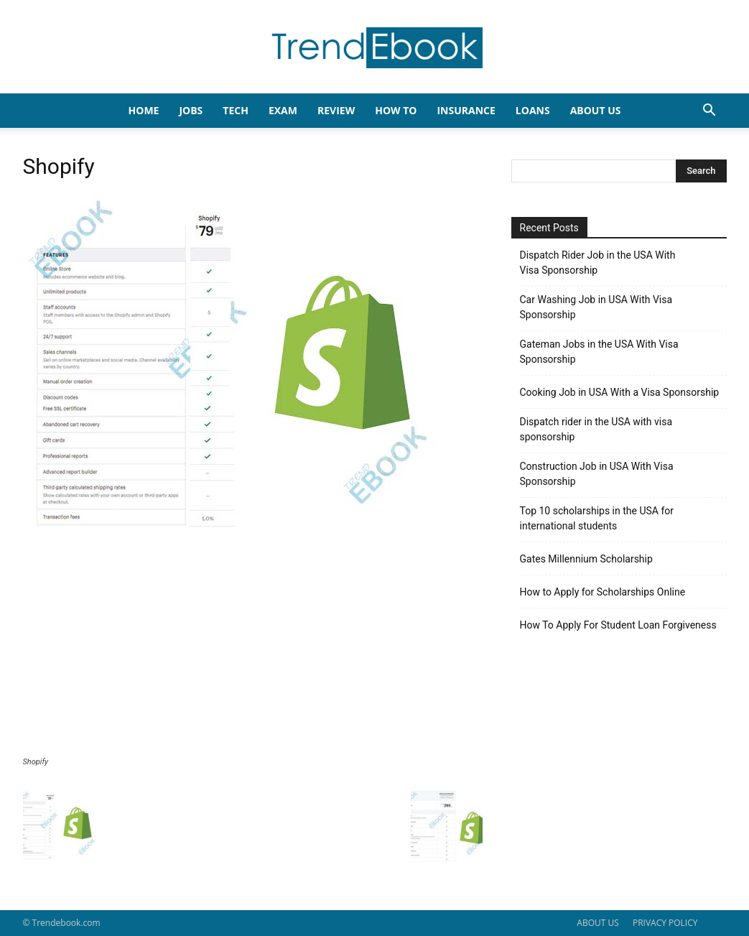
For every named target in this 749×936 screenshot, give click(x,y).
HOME (144, 110)
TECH (235, 110)
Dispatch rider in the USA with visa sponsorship (596, 429)
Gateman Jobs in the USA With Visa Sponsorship (599, 351)
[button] (709, 112)
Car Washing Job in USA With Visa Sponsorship (596, 307)
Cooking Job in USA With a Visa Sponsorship (620, 392)
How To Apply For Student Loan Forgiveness (618, 625)
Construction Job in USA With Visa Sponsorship (597, 473)
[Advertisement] (253, 649)
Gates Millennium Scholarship (586, 559)
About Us (595, 110)
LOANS (533, 110)
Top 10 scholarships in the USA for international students (597, 518)
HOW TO (396, 110)
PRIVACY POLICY (665, 923)
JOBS (191, 110)
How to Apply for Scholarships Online (603, 592)
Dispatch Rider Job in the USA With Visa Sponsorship (598, 262)
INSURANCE (466, 110)
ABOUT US (597, 923)
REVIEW (336, 110)
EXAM (283, 110)
